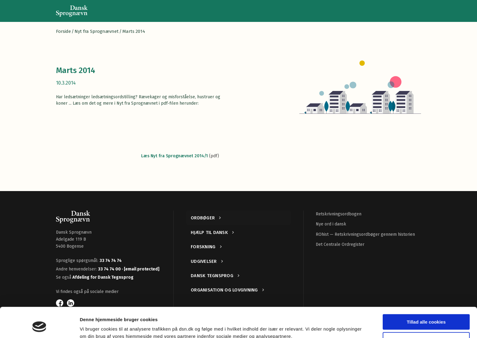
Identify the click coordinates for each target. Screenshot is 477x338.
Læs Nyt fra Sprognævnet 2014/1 (174, 156)
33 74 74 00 (110, 269)
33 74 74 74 (110, 260)
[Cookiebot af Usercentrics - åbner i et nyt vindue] (39, 326)
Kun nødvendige (426, 312)
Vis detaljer (92, 326)
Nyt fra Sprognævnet (97, 31)
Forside (63, 31)
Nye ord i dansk (331, 224)
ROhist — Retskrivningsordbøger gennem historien (365, 234)
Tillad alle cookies (426, 295)
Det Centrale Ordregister (340, 244)
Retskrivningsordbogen (338, 214)
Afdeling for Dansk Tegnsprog (103, 277)
